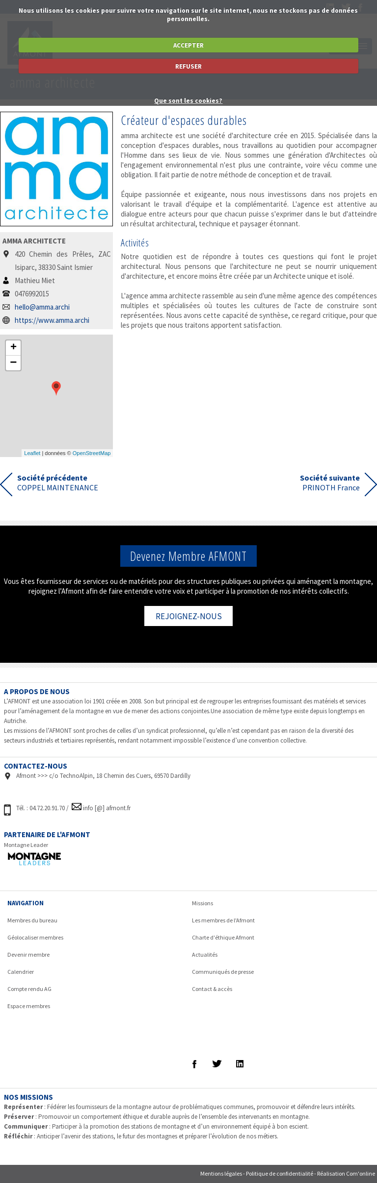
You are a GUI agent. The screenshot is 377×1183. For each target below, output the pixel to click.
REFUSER (188, 66)
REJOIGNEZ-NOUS (189, 616)
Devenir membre (28, 954)
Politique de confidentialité (279, 1173)
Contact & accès (212, 988)
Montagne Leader (26, 844)
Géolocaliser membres (35, 937)
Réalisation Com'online (346, 1173)
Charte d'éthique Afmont (223, 937)
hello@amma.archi (42, 307)
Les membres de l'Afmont (223, 920)
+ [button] (13, 347)
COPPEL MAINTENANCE (57, 482)
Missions (202, 903)
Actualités (204, 954)
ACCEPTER (188, 45)
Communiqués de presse (223, 971)
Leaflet (32, 453)
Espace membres (28, 1006)
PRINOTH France (330, 482)
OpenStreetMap (92, 453)
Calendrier (20, 971)
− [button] (13, 363)
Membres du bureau (32, 920)
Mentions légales (221, 1173)
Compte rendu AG (29, 988)
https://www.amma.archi (52, 320)
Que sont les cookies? (188, 101)
